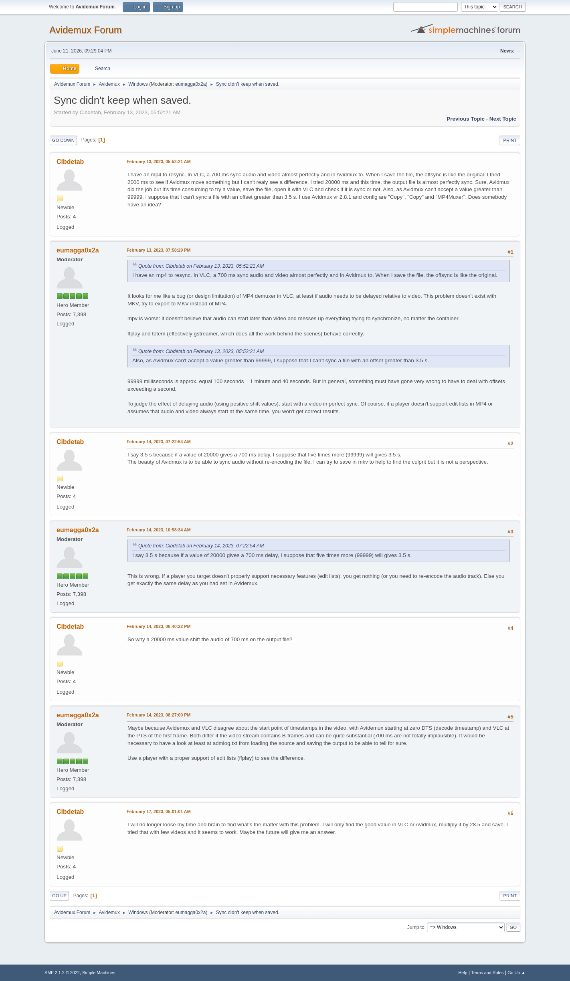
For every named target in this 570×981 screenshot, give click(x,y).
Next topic (502, 119)
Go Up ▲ (516, 972)
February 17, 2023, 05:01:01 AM (159, 811)
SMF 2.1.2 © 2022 (62, 972)
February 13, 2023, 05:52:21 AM (159, 161)
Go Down (63, 140)
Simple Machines (98, 972)
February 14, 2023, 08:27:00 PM (158, 715)
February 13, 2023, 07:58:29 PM (158, 250)
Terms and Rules (487, 972)
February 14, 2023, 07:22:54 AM (159, 441)
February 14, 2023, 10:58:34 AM (159, 529)
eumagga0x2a (190, 84)
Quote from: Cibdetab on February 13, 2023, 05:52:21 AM (201, 266)
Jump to (415, 927)
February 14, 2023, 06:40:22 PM (158, 626)
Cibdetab (70, 161)
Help (463, 972)
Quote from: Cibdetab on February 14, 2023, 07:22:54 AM (201, 546)
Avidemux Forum (85, 29)
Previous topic (466, 119)
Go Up (59, 895)
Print (510, 140)
